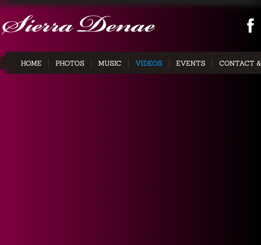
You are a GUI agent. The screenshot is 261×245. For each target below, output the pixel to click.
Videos (148, 63)
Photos (69, 63)
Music (109, 63)
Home (31, 63)
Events (190, 63)
